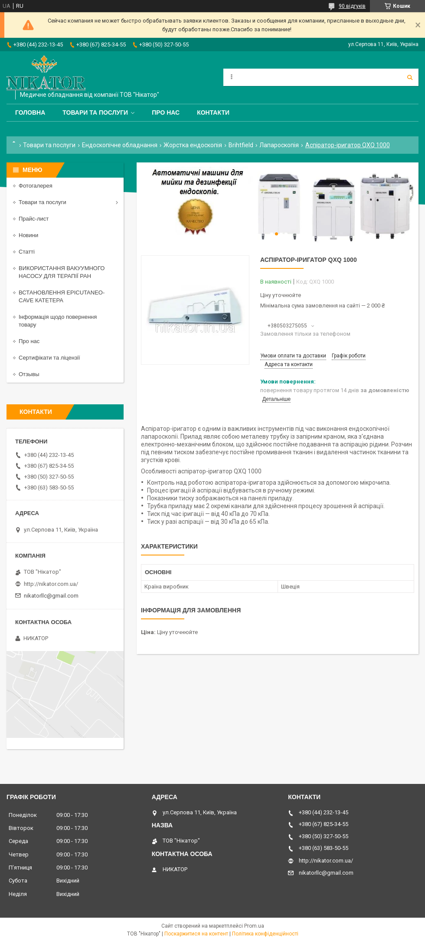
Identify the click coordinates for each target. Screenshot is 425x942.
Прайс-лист (34, 218)
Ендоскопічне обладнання (119, 145)
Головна (30, 112)
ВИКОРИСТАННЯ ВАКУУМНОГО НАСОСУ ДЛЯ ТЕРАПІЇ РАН (62, 272)
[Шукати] (409, 77)
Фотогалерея (35, 185)
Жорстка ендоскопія (192, 145)
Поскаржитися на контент (196, 934)
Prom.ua (254, 926)
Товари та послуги (95, 112)
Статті (27, 251)
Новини (28, 235)
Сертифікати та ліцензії (49, 357)
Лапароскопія (279, 145)
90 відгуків (352, 6)
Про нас (166, 112)
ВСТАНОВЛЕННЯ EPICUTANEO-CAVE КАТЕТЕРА (62, 296)
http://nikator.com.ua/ (51, 584)
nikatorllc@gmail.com (51, 595)
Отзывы (29, 374)
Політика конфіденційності (265, 934)
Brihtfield (241, 145)
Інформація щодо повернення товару (58, 321)
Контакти (213, 112)
